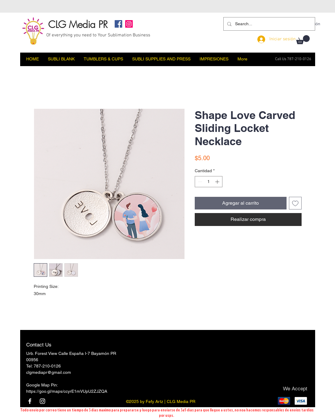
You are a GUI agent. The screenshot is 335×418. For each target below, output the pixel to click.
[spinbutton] (208, 181)
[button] (303, 39)
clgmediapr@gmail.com (48, 372)
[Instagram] (129, 24)
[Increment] (218, 181)
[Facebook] (118, 24)
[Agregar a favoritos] (295, 203)
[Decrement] (199, 181)
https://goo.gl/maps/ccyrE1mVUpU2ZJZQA (66, 391)
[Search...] (268, 23)
